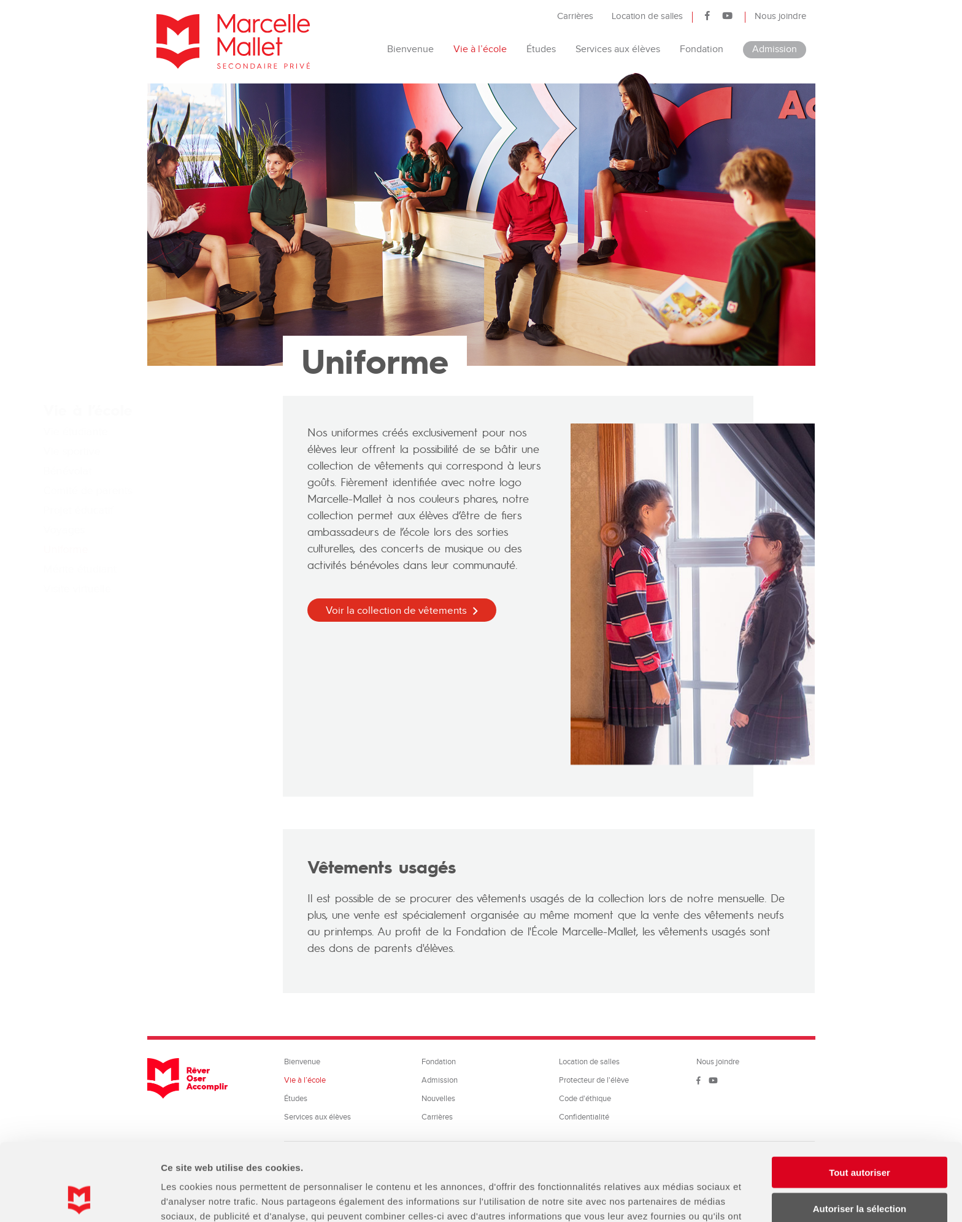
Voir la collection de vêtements (396, 611)
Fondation (701, 49)
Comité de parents (200, 490)
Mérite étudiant (192, 569)
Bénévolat (180, 471)
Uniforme (178, 549)
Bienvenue (410, 49)
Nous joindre (780, 16)
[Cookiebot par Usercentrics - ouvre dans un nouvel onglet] (79, 1198)
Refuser (859, 1171)
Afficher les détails (675, 1198)
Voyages (177, 530)
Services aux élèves (617, 49)
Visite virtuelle (190, 588)
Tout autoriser (859, 1099)
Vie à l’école (480, 49)
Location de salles (647, 16)
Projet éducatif (191, 510)
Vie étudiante (188, 431)
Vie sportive (185, 451)
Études (541, 49)
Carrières (575, 16)
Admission (774, 49)
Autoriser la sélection (860, 1136)
